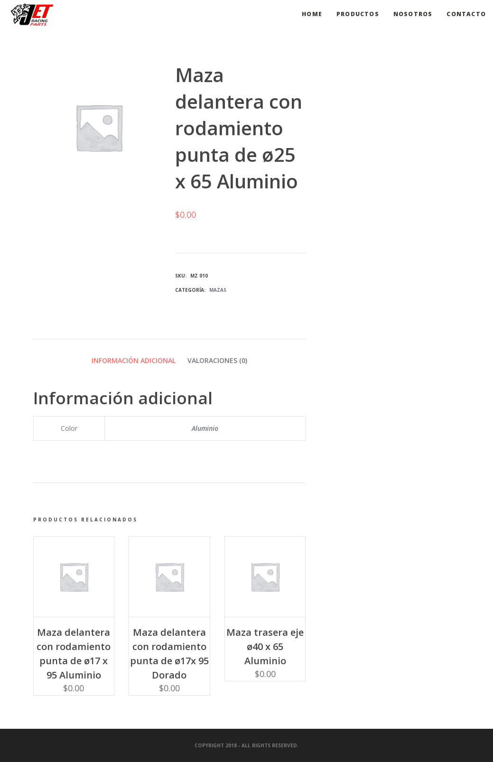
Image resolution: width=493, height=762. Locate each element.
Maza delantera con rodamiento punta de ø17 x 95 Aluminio (74, 653)
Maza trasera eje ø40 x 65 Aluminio (265, 646)
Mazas (217, 290)
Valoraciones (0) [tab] (217, 360)
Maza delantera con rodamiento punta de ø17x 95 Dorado (169, 653)
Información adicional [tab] (134, 360)
